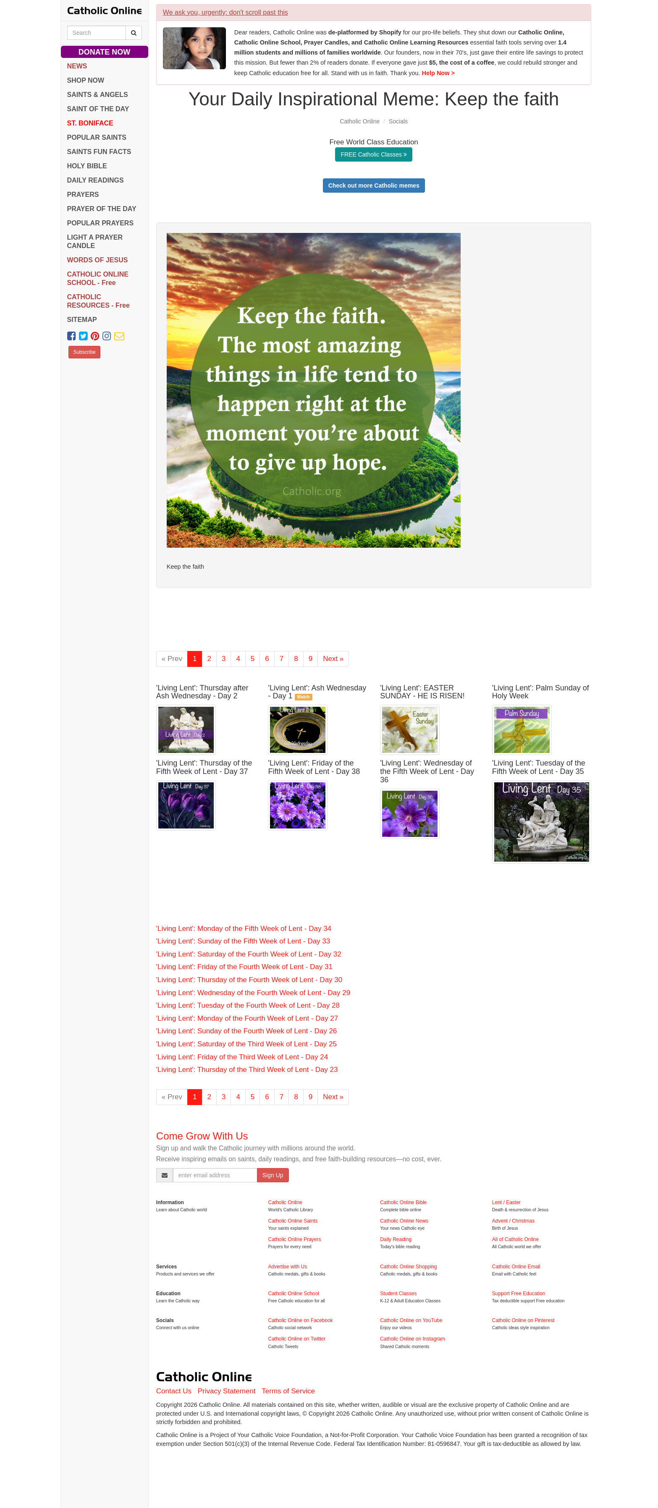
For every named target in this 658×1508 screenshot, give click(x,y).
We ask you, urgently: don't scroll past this (225, 12)
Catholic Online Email (516, 1267)
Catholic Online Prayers (294, 1239)
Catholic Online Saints (292, 1221)
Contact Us (173, 1391)
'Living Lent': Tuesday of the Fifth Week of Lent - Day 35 (538, 767)
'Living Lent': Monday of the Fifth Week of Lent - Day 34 (243, 929)
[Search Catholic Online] (134, 33)
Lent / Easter (506, 1202)
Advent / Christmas (513, 1221)
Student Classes (398, 1293)
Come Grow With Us (202, 1136)
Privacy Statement (227, 1391)
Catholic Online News (404, 1221)
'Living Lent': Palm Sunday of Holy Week (540, 692)
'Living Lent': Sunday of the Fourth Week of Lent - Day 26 (246, 1031)
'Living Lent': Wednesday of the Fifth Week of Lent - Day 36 (427, 771)
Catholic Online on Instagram (412, 1339)
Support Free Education (518, 1293)
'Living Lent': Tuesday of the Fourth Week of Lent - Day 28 (248, 1005)
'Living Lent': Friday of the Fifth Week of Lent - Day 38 (314, 767)
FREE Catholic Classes (373, 154)
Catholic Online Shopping (408, 1267)
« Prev (172, 659)
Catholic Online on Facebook (300, 1320)
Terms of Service (288, 1391)
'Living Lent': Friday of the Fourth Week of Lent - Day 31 (244, 967)
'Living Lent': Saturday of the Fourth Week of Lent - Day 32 (248, 954)
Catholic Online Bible (403, 1202)
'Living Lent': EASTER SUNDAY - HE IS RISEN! (422, 692)
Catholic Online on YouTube (411, 1320)
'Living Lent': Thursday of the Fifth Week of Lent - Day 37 (204, 767)
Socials (398, 121)
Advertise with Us (287, 1267)
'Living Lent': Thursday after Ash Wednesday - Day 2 (202, 692)
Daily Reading (396, 1239)
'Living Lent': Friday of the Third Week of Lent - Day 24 (242, 1057)
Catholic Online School (293, 1293)
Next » (333, 659)
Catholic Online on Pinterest (523, 1320)
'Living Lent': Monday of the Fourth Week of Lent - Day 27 (247, 1018)
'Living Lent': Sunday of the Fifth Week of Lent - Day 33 (243, 941)
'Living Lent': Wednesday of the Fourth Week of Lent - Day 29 (253, 993)
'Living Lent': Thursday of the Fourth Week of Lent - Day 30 (249, 980)
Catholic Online (360, 121)
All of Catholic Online (515, 1239)
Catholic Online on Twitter (296, 1339)
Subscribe (84, 352)
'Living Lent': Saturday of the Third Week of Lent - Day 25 (246, 1044)
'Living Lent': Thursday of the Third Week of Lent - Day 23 (247, 1070)
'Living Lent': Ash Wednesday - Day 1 (317, 692)
